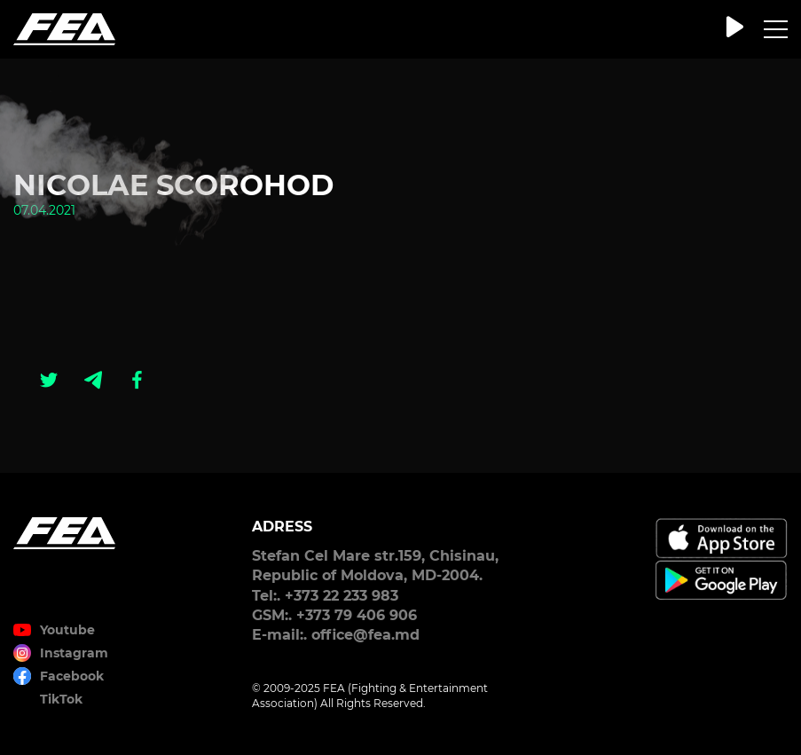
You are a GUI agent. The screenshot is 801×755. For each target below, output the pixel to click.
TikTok (61, 699)
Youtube (67, 630)
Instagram (74, 653)
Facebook (72, 676)
